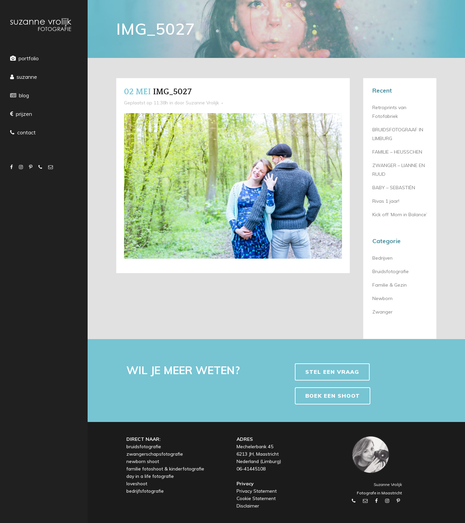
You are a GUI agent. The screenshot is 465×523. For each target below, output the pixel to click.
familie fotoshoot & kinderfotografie (165, 469)
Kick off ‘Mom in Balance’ (399, 214)
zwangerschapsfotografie (154, 454)
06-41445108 (251, 469)
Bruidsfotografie (390, 271)
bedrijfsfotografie (145, 491)
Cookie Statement (256, 498)
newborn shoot (142, 461)
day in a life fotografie (150, 476)
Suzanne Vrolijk (202, 103)
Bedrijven (382, 258)
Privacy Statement (257, 491)
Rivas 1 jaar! (385, 201)
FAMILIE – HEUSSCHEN (397, 152)
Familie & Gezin (389, 285)
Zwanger (382, 312)
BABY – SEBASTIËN (393, 188)
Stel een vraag (332, 371)
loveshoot (136, 484)
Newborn (382, 298)
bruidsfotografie (143, 447)
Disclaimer (248, 506)
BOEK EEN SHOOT (332, 395)
